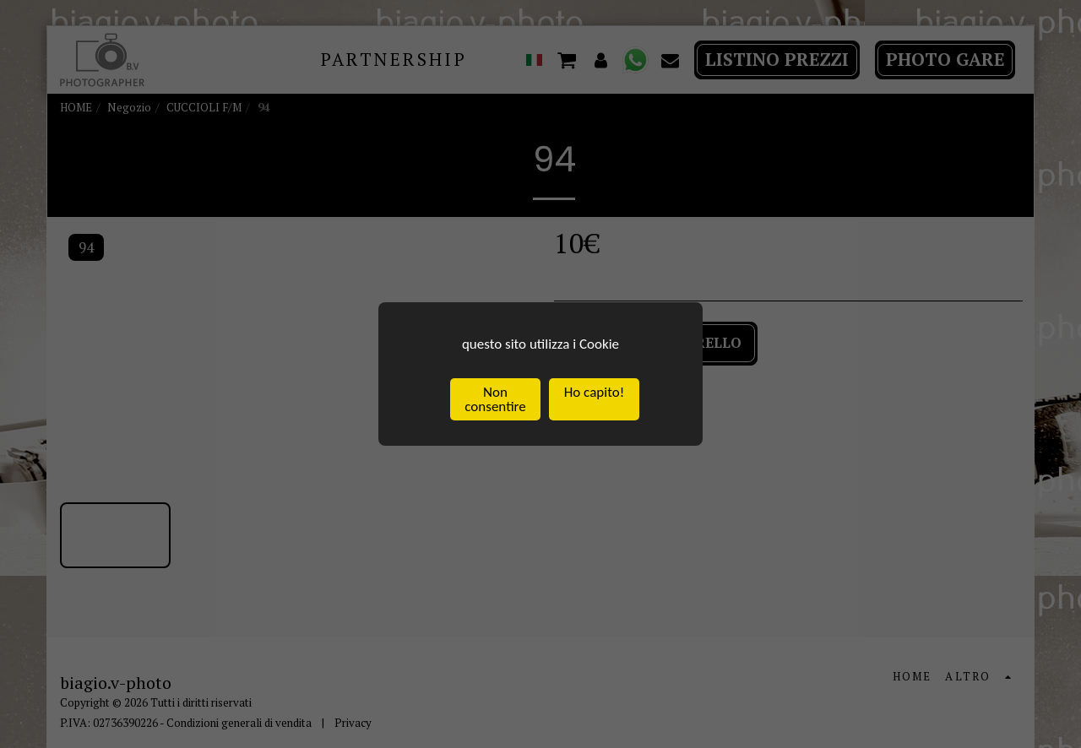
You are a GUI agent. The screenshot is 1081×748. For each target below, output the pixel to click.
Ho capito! (594, 392)
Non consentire (494, 399)
